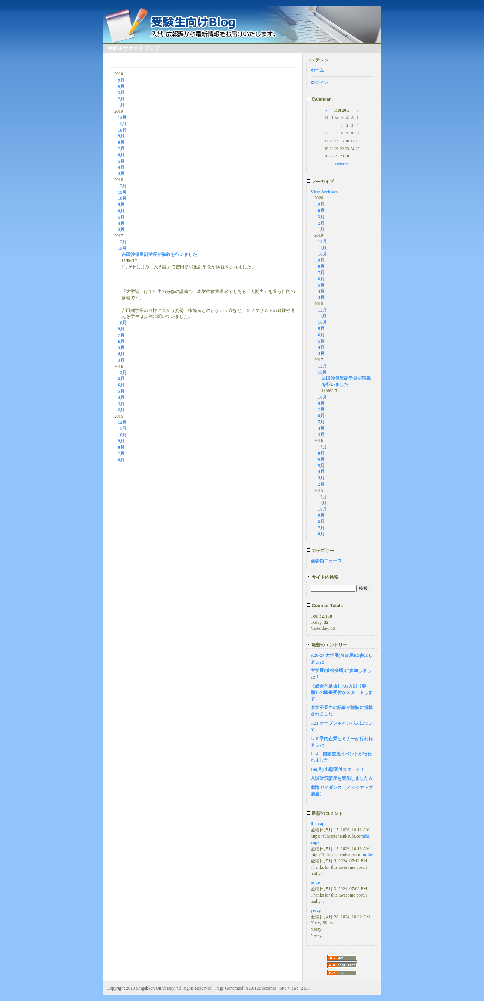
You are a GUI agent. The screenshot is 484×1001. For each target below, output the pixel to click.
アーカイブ (320, 181)
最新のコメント (324, 813)
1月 (121, 104)
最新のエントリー (326, 645)
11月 (122, 123)
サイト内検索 (322, 577)
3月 (121, 92)
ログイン (319, 82)
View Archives (324, 191)
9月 (121, 80)
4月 (121, 167)
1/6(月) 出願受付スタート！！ (340, 769)
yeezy (316, 910)
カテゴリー (320, 550)
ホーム (317, 70)
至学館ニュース (326, 560)
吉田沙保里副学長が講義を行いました (159, 254)
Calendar (318, 99)
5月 (121, 161)
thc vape (318, 823)
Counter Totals (324, 605)
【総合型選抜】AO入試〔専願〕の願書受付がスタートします (342, 692)
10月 (122, 130)
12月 (122, 117)
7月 (121, 148)
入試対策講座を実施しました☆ (342, 778)
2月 (121, 99)
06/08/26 (342, 164)
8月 (121, 142)
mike (368, 854)
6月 (121, 86)
